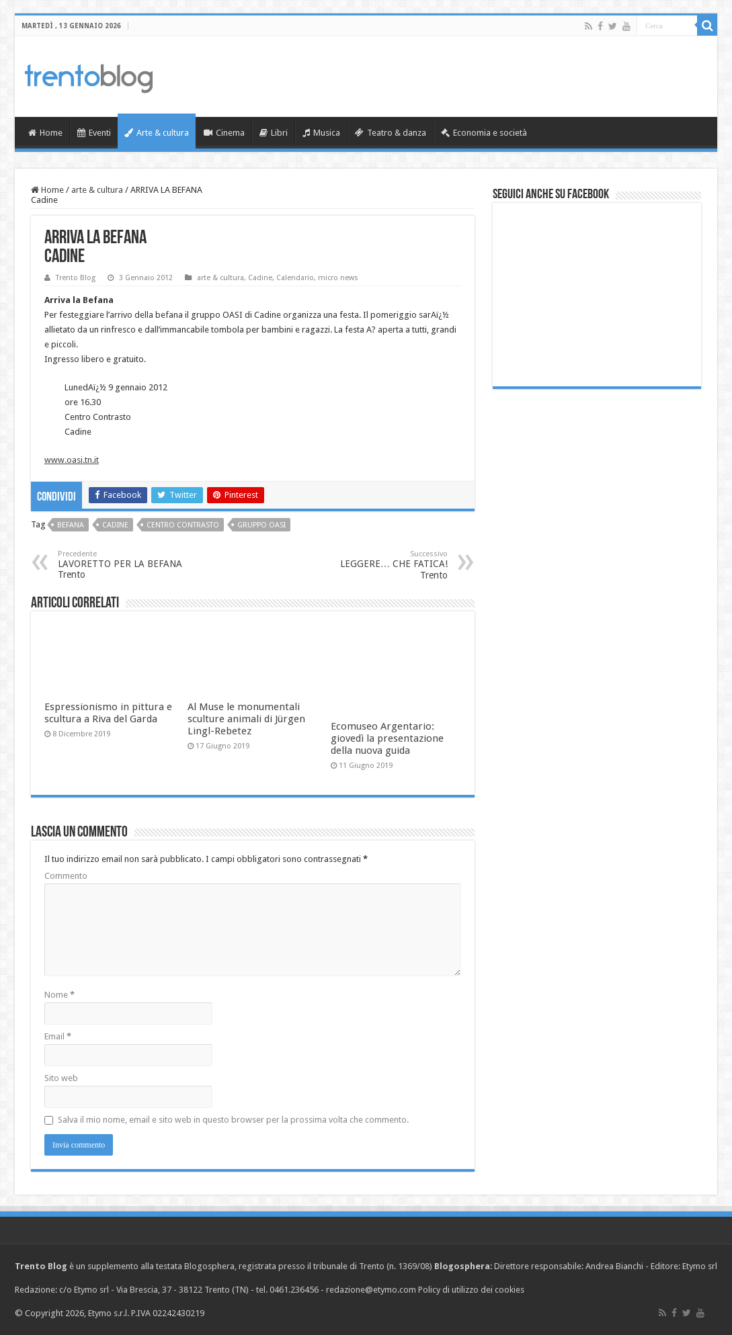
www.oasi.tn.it (71, 460)
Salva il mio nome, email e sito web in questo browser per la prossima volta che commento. (233, 1120)
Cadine (260, 277)
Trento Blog (75, 277)
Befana (70, 525)
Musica (321, 133)
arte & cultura (97, 190)
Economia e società (484, 133)
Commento (65, 876)
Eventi (94, 133)
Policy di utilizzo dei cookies (471, 1290)
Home (45, 133)
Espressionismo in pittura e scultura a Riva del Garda (108, 713)
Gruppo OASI (261, 525)
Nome (59, 995)
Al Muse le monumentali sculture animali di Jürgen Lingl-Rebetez (246, 719)
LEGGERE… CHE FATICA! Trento (379, 565)
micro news (338, 277)
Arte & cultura (156, 133)
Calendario (295, 277)
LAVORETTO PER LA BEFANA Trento (127, 565)
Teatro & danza (390, 133)
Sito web (61, 1078)
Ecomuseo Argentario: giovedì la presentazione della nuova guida (387, 738)
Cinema (224, 133)
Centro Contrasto (183, 525)
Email (57, 1036)
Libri (273, 133)
